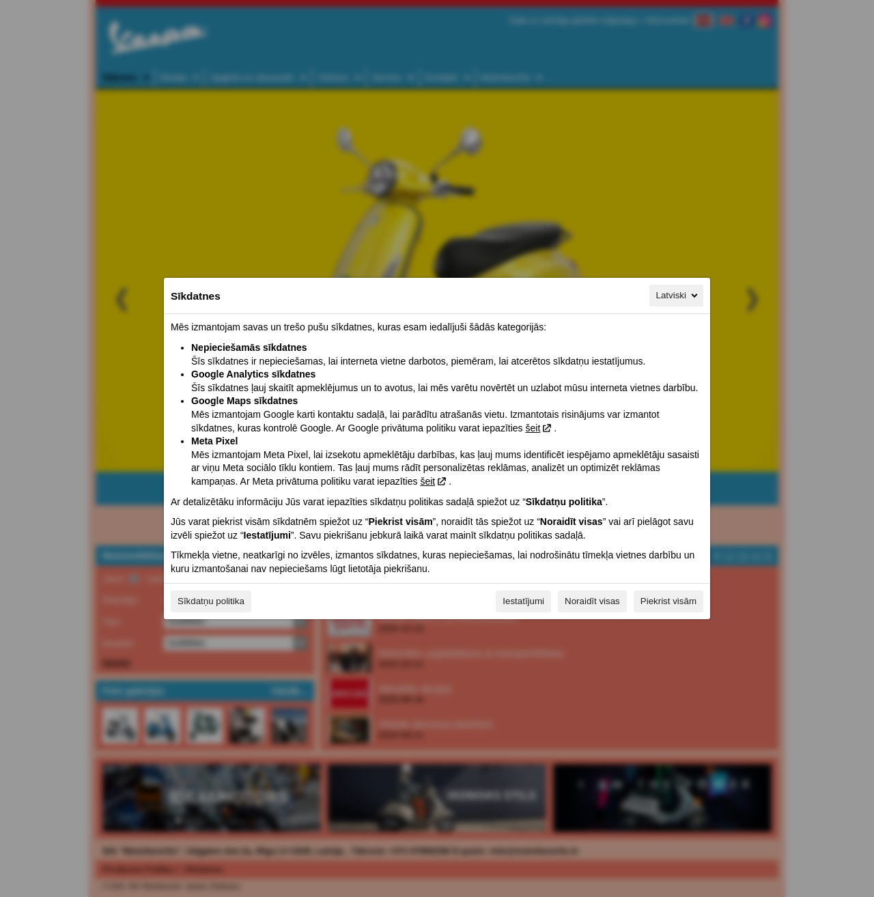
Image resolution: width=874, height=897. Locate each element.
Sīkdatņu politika (211, 601)
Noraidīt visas (592, 601)
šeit (532, 428)
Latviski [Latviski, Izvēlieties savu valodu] (678, 295)
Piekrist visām (668, 601)
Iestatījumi (523, 601)
